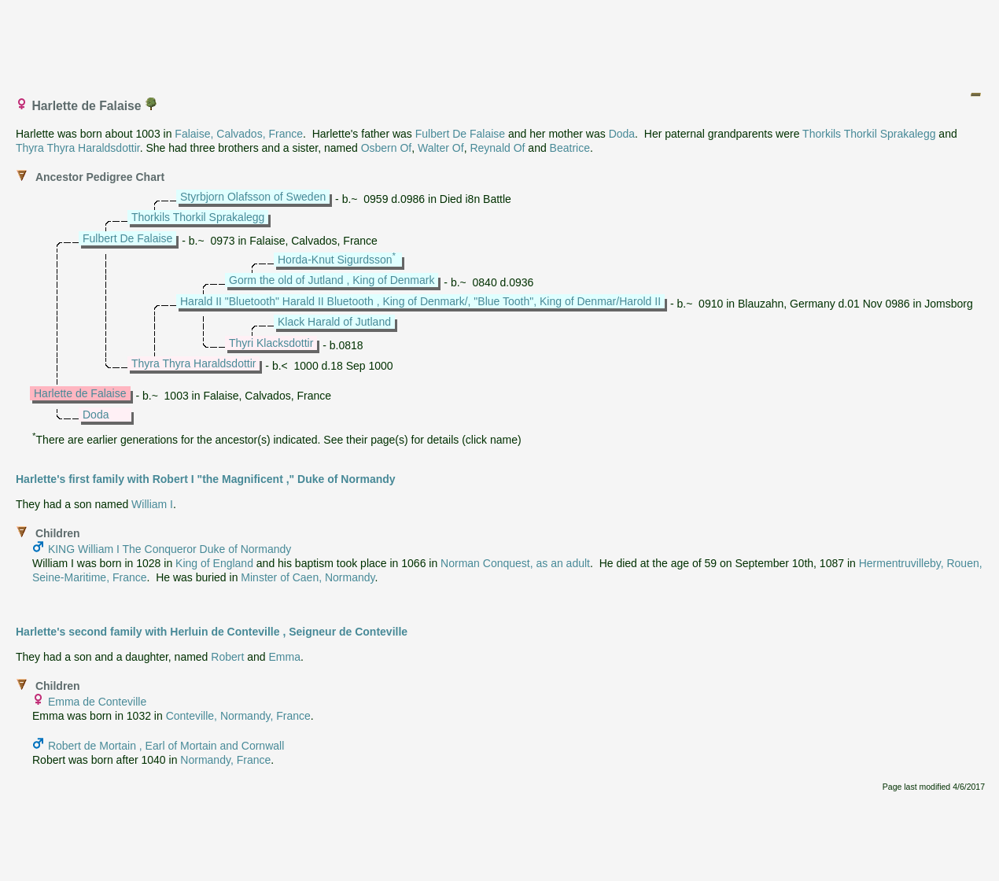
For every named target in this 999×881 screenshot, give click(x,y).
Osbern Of (386, 148)
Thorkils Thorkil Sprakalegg (868, 133)
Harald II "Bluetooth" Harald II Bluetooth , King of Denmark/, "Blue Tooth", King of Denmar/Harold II (420, 301)
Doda (622, 133)
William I (152, 504)
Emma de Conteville (97, 701)
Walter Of (441, 148)
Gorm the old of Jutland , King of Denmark (331, 280)
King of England (214, 563)
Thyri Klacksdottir (271, 343)
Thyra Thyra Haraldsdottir (78, 148)
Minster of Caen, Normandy (307, 577)
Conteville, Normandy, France (238, 716)
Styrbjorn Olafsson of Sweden (253, 196)
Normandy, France (225, 760)
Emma (284, 657)
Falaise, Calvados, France (239, 133)
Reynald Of (497, 148)
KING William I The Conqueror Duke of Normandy (169, 549)
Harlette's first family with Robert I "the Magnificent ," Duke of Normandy (206, 479)
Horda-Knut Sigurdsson (335, 259)
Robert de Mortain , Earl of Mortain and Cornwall (166, 745)
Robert (227, 657)
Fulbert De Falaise (460, 133)
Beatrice (570, 148)
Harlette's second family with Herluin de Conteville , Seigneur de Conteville (211, 631)
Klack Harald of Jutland (334, 321)
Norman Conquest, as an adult (515, 563)
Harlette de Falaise (80, 393)
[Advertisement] (500, 41)
